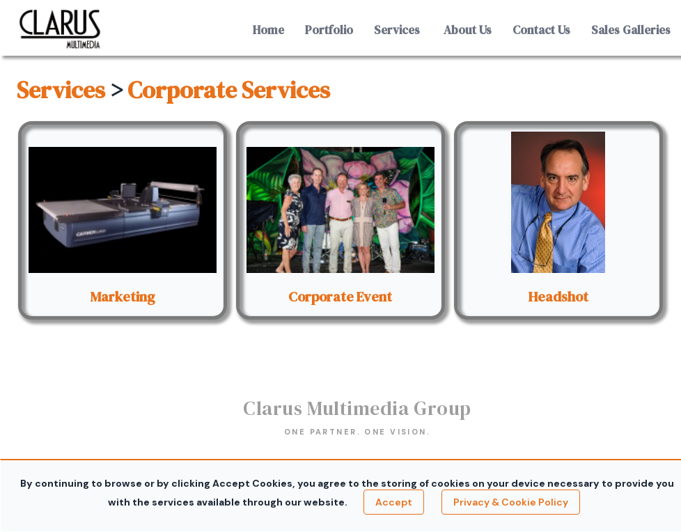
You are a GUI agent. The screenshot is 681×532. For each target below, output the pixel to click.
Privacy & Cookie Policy (510, 502)
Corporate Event (340, 296)
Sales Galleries (631, 30)
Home (268, 30)
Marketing (123, 296)
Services (397, 30)
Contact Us (541, 30)
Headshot (558, 296)
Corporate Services (228, 90)
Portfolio (329, 30)
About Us (468, 30)
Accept (393, 502)
